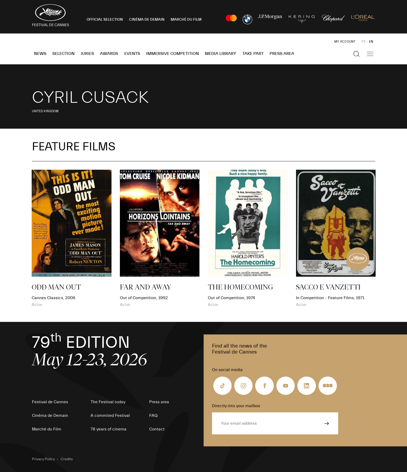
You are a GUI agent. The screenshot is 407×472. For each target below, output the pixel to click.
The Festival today (108, 402)
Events (132, 53)
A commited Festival (110, 415)
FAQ (153, 415)
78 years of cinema (108, 429)
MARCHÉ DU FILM (186, 20)
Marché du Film (46, 429)
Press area (282, 53)
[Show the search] (356, 54)
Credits (67, 459)
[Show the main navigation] (370, 54)
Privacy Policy (43, 459)
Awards (109, 53)
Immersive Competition (172, 53)
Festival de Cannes (50, 402)
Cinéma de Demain (50, 415)
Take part (253, 53)
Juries (87, 53)
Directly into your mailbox (236, 405)
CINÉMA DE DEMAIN (147, 20)
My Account (344, 41)
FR (364, 41)
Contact (157, 429)
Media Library (220, 53)
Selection (63, 53)
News (40, 53)
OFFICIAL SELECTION (105, 20)
